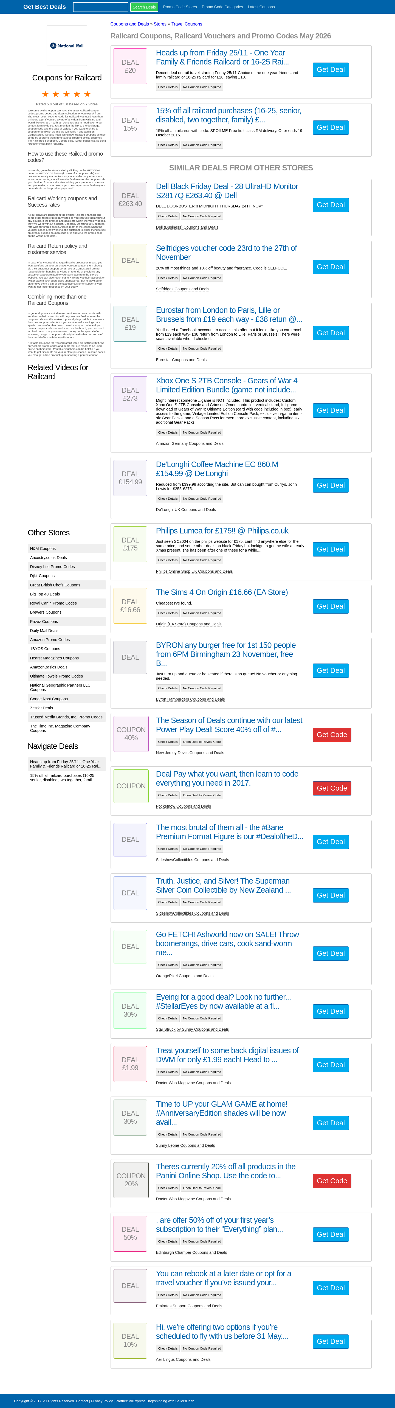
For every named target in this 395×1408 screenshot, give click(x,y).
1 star (46, 94)
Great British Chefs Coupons (55, 585)
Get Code (332, 734)
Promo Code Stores (180, 7)
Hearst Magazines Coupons (54, 658)
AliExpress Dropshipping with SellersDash (161, 1401)
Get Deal (331, 69)
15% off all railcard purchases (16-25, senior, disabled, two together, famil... (62, 777)
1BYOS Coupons (45, 649)
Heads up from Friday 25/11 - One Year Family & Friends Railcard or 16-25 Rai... (65, 764)
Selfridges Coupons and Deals (182, 289)
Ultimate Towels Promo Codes (56, 676)
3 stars (67, 94)
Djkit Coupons (42, 576)
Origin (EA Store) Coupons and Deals (189, 624)
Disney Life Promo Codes (52, 566)
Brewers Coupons (45, 612)
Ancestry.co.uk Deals (48, 557)
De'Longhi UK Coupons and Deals (186, 509)
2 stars (56, 94)
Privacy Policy (102, 1401)
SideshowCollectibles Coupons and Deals (192, 860)
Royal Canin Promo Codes (53, 603)
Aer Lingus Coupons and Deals (183, 1359)
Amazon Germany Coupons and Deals (190, 443)
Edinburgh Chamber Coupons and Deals (191, 1252)
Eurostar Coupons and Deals (181, 360)
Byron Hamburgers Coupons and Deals (190, 699)
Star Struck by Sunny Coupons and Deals (192, 1029)
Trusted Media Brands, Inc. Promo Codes (66, 717)
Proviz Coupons (44, 621)
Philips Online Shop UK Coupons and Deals (194, 571)
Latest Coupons (261, 7)
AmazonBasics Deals (48, 667)
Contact (82, 1401)
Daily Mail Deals (44, 630)
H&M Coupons (43, 548)
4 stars (77, 94)
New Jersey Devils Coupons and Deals (190, 753)
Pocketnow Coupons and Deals (183, 806)
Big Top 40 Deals (45, 594)
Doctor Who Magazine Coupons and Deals (193, 1083)
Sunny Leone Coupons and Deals (185, 1145)
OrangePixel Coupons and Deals (185, 976)
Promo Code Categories (222, 7)
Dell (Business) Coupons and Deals (187, 227)
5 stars (88, 94)
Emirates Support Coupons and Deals (189, 1306)
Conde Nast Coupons (49, 699)
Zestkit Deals (41, 708)
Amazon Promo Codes (50, 639)
